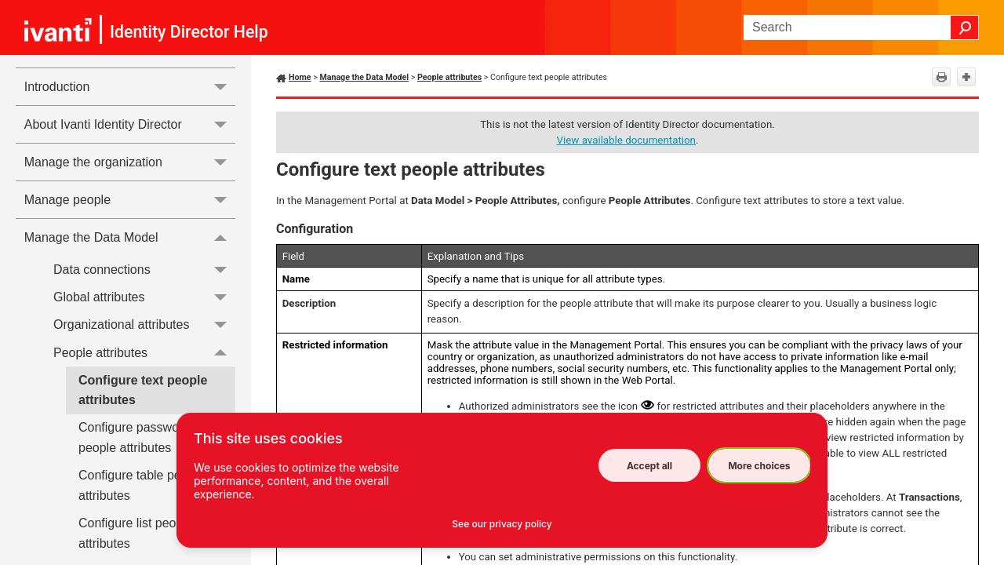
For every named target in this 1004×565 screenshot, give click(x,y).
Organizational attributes (144, 325)
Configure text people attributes (142, 390)
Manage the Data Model (129, 237)
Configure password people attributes (134, 437)
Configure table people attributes (141, 485)
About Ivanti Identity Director (129, 124)
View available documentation (626, 140)
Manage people (129, 199)
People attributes (144, 352)
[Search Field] (861, 27)
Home (300, 77)
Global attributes (144, 297)
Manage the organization (129, 162)
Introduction (129, 86)
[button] (965, 27)
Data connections (144, 269)
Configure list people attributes (135, 533)
